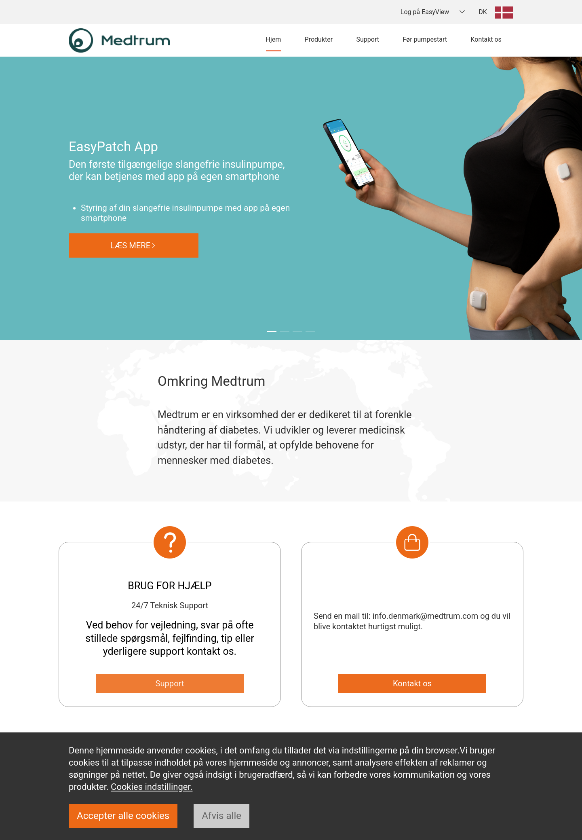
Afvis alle (225, 815)
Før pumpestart (425, 39)
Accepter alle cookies (125, 815)
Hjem (273, 39)
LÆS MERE (134, 245)
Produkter (319, 39)
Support (367, 39)
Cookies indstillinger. (151, 785)
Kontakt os (485, 39)
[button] (271, 331)
